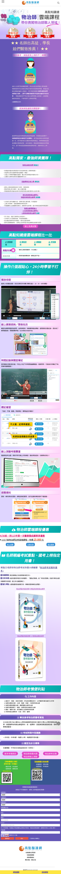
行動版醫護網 (30, 866)
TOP (58, 723)
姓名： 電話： (30, 820)
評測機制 (51, 243)
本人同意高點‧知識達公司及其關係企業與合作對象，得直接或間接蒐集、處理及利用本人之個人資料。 (28, 831)
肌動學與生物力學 (30, 181)
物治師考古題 (51, 757)
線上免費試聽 (30, 226)
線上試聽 (10, 544)
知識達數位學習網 (30, 856)
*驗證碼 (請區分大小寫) (30, 836)
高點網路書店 (30, 861)
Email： (30, 827)
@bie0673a (7, 774)
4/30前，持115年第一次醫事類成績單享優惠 (22, 535)
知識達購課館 (30, 858)
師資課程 (8, 243)
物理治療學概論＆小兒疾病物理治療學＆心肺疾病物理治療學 (30, 210)
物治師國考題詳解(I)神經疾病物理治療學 (30, 589)
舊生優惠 (51, 544)
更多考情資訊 (10, 757)
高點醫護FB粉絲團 (41, 765)
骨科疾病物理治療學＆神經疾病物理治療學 (30, 196)
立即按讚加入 (37, 772)
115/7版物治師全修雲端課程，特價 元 (24, 539)
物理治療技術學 (30, 165)
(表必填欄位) (20, 842)
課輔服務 (37, 243)
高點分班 (33, 863)
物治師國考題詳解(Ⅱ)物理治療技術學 (30, 636)
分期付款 (30, 544)
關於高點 (27, 863)
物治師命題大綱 (30, 757)
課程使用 (23, 243)
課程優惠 (16, 872)
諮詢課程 (45, 872)
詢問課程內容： (30, 812)
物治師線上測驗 (30, 760)
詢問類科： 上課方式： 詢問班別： (30, 819)
